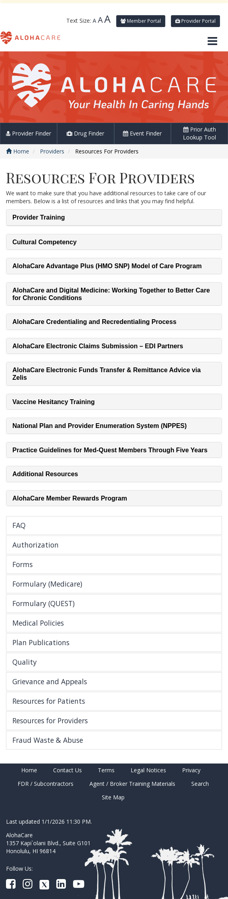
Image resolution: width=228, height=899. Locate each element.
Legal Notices (148, 770)
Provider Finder (28, 133)
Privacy (191, 770)
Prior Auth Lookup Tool (199, 133)
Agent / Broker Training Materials (132, 783)
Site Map (113, 797)
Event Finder (142, 133)
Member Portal (141, 21)
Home (17, 151)
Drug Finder (85, 133)
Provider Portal (195, 21)
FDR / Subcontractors (45, 783)
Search (200, 783)
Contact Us (67, 770)
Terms (106, 770)
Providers (52, 151)
